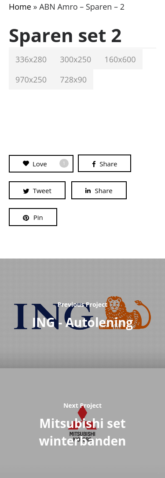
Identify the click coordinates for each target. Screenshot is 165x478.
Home (20, 6)
